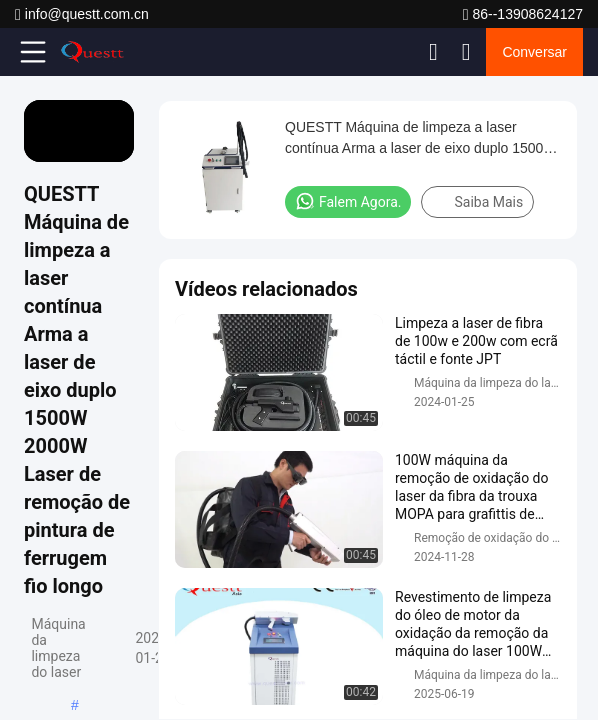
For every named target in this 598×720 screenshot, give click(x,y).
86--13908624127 (523, 14)
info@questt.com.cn (82, 14)
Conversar (534, 52)
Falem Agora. (348, 201)
